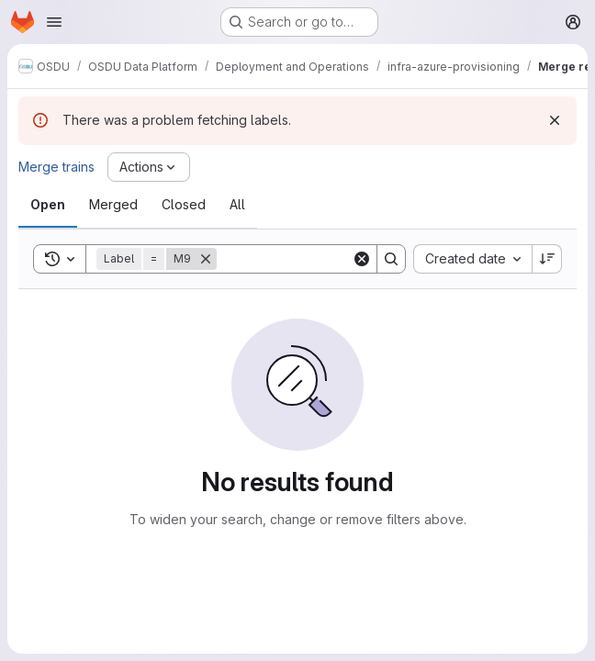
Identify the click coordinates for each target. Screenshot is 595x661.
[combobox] (472, 259)
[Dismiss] (555, 120)
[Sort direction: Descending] (547, 259)
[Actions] (148, 167)
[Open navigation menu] (54, 22)
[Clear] (362, 259)
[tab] (47, 205)
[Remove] (206, 259)
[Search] (330, 259)
